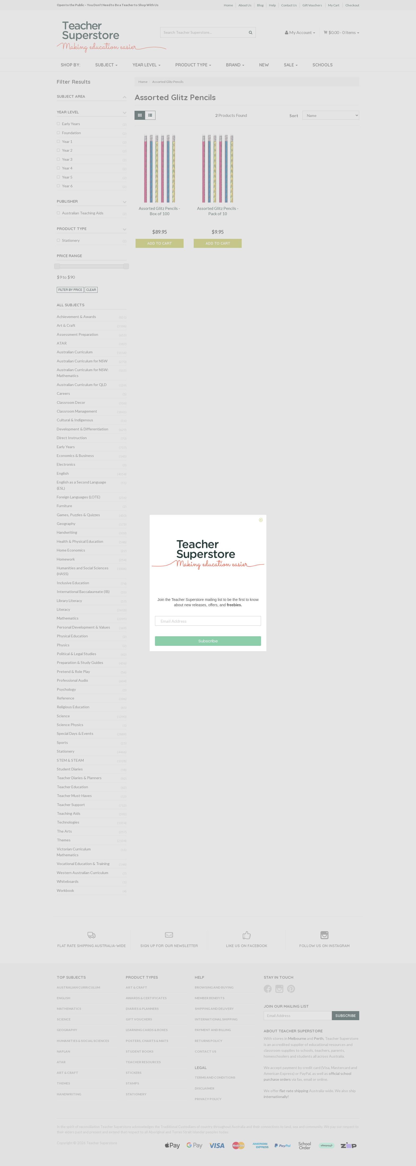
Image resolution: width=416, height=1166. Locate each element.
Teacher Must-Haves (74, 795)
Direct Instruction (72, 437)
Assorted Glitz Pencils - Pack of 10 (218, 211)
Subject (106, 64)
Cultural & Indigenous (75, 420)
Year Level (146, 64)
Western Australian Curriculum (82, 872)
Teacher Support (71, 804)
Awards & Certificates (146, 998)
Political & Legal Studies (76, 653)
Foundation (71, 132)
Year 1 (67, 141)
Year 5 (67, 177)
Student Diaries (70, 769)
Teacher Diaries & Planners (79, 777)
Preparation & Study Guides (80, 662)
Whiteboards (68, 881)
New (264, 64)
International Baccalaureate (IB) (83, 591)
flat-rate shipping (293, 1090)
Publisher (67, 201)
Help (272, 5)
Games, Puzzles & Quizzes (78, 514)
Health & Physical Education (80, 541)
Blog (260, 5)
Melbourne (297, 1038)
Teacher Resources (143, 1062)
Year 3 (67, 159)
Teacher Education (72, 787)
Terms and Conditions (215, 1077)
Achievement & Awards (76, 316)
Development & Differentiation (82, 429)
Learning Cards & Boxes (147, 1030)
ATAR (62, 343)
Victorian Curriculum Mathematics (74, 852)
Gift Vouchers (312, 5)
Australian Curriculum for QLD (82, 384)
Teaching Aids (68, 813)
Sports (62, 742)
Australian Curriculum (75, 352)
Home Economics (71, 550)
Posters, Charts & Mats (147, 1041)
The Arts (64, 831)
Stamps (132, 1083)
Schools (323, 64)
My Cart (333, 5)
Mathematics (68, 618)
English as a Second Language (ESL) (81, 485)
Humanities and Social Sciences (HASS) (83, 571)
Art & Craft (66, 325)
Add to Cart (159, 243)
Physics (63, 645)
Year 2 (67, 150)
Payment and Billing (213, 1030)
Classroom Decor (71, 402)
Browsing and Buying (214, 987)
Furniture (64, 505)
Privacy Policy (208, 1099)
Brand (235, 64)
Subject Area (71, 96)
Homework (66, 559)
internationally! (276, 1096)
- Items (341, 32)
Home (228, 5)
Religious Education (73, 707)
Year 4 (67, 168)
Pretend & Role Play (73, 671)
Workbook (65, 890)
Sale (291, 64)
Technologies (68, 822)
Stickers (133, 1073)
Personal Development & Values (83, 627)
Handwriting (67, 532)
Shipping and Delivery (214, 1009)
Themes (64, 840)
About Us (245, 5)
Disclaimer (204, 1088)
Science (63, 716)
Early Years (71, 123)
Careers (63, 393)
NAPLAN (63, 1051)
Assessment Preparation (77, 334)
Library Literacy (69, 600)
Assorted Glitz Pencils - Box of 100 (159, 211)
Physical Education (72, 636)
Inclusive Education (73, 582)
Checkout (352, 5)
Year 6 (67, 186)
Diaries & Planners (142, 1009)
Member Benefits (209, 998)
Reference (65, 698)
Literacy (63, 609)
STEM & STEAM (70, 760)
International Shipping (216, 1019)
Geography (66, 523)
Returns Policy (208, 1041)
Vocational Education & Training (83, 863)
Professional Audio (72, 680)
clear (91, 290)
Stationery (71, 240)
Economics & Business (75, 455)
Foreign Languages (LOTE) (78, 497)
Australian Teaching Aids (82, 213)
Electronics (66, 464)
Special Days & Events (75, 733)
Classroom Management (77, 411)
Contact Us (289, 5)
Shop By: (70, 64)
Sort (293, 115)
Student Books (139, 1051)
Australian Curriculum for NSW (82, 361)
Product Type (193, 64)
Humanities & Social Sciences (83, 1041)
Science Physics (70, 724)
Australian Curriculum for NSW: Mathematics (83, 372)
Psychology (66, 689)
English (63, 473)
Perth (318, 1038)
